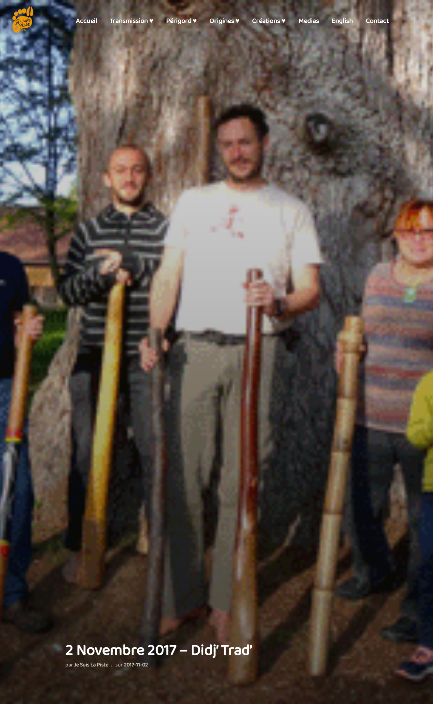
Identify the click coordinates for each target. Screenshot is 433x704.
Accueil (86, 21)
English (342, 21)
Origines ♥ (224, 21)
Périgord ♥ (181, 21)
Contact (377, 21)
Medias (308, 21)
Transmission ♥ (131, 21)
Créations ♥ (269, 21)
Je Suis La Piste (91, 665)
